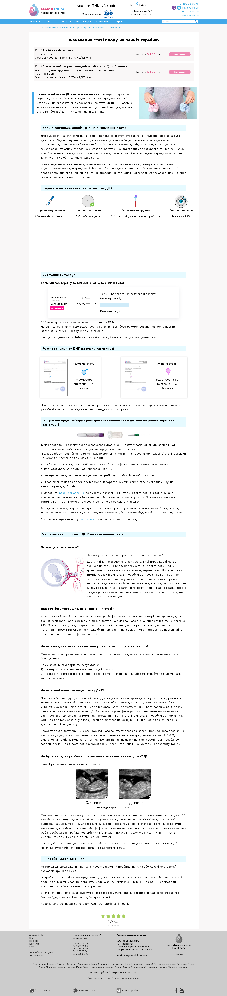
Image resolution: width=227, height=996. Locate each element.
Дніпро (61, 964)
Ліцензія (179, 954)
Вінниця (51, 964)
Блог (31, 947)
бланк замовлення (72, 493)
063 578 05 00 (190, 11)
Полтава (70, 967)
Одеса (61, 967)
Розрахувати (57, 308)
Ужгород (108, 967)
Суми (86, 967)
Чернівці (162, 967)
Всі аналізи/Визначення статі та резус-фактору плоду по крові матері (81, 27)
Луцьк (191, 964)
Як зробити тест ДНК (41, 952)
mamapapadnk (127, 990)
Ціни (48, 21)
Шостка (183, 967)
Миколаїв (51, 967)
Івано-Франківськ (101, 964)
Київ (127, 964)
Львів (42, 967)
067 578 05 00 (190, 7)
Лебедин (182, 964)
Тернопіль (96, 967)
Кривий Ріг (151, 964)
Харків (126, 967)
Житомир (71, 964)
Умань (117, 967)
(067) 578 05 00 (40, 990)
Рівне (79, 967)
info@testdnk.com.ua (135, 955)
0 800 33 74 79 (189, 3)
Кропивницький (167, 964)
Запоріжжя (84, 964)
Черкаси (152, 967)
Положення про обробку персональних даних (113, 978)
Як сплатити (36, 955)
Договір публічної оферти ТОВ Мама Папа (113, 972)
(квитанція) (87, 519)
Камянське (118, 964)
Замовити (179, 54)
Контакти (102, 21)
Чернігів (173, 967)
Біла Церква (39, 964)
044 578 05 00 (80, 954)
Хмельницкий (138, 967)
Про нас (33, 941)
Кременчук (137, 964)
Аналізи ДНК (36, 935)
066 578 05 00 (190, 15)
